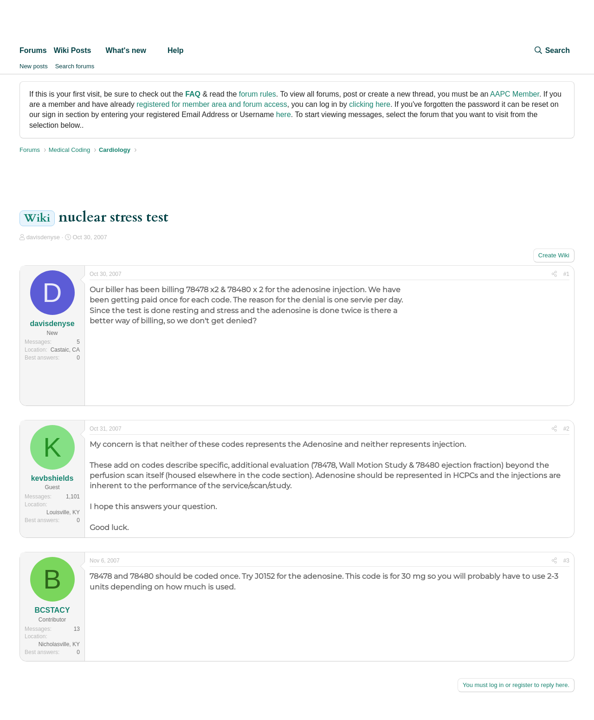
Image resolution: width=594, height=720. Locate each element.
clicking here (369, 104)
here (283, 114)
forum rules (257, 94)
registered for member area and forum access (211, 104)
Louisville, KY (63, 512)
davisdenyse (43, 237)
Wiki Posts (72, 50)
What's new (126, 50)
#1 (566, 274)
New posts (33, 66)
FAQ (192, 94)
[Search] (552, 50)
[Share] (554, 274)
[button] (98, 50)
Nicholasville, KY (59, 644)
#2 (566, 428)
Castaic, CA (65, 350)
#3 (566, 560)
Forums (33, 50)
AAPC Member (514, 94)
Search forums (75, 66)
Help (176, 50)
